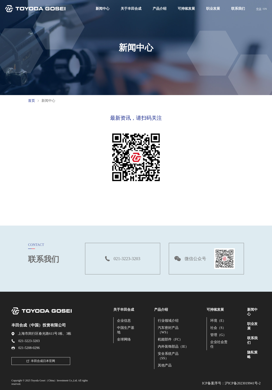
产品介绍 (159, 8)
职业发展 (213, 8)
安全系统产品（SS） (168, 356)
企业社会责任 (219, 344)
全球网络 (124, 339)
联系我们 (238, 8)
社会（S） (218, 328)
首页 (31, 100)
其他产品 (165, 365)
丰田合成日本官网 (41, 361)
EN (265, 8)
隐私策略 (252, 354)
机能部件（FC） (170, 339)
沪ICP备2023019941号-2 (243, 383)
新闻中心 (102, 8)
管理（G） (218, 335)
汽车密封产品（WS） (168, 330)
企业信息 (124, 320)
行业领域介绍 (168, 320)
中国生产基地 (125, 330)
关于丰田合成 (131, 8)
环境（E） (218, 320)
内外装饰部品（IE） (173, 346)
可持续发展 (186, 8)
